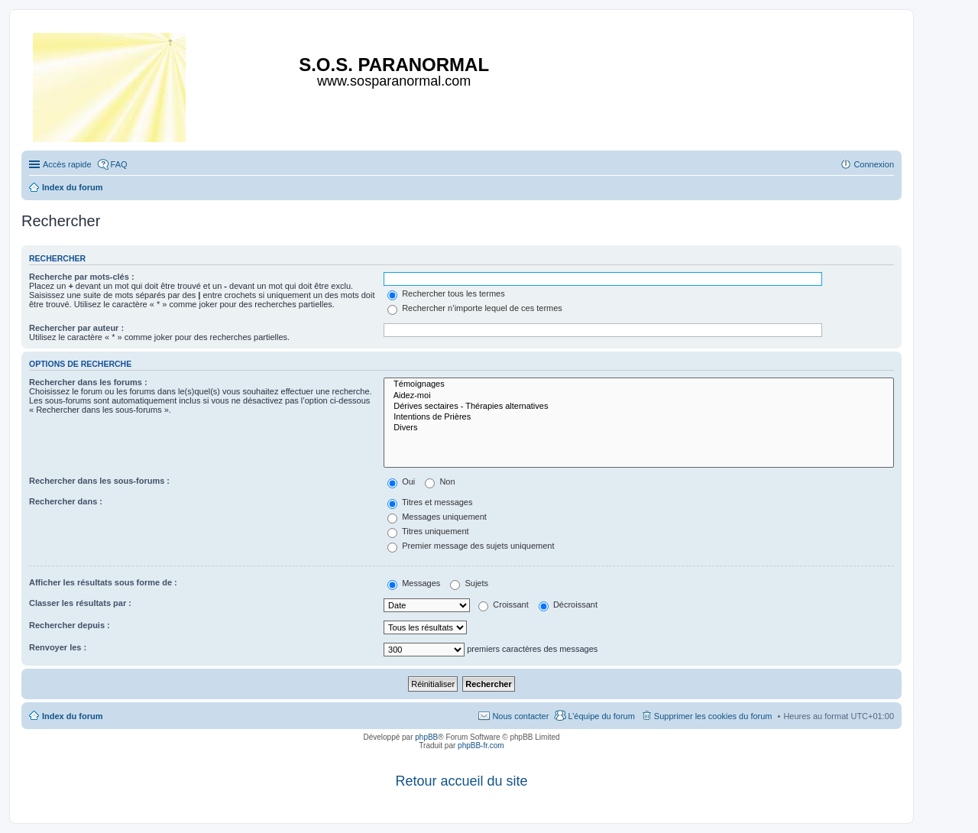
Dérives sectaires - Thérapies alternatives (638, 406)
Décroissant (568, 604)
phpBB (426, 737)
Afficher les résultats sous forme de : (103, 582)
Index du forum (72, 716)
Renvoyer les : (57, 647)
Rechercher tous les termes (446, 293)
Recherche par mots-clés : (81, 276)
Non (440, 481)
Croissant (503, 604)
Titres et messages (429, 502)
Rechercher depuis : (69, 625)
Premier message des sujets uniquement (470, 545)
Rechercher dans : (65, 501)
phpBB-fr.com (481, 745)
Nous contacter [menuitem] (520, 716)
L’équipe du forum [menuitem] (601, 716)
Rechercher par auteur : (76, 327)
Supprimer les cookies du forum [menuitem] (713, 716)
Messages (413, 583)
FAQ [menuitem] (119, 164)
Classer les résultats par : (80, 603)
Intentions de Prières (638, 417)
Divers (638, 428)
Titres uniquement (428, 531)
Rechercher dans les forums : (88, 382)
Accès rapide (67, 164)
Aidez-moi (638, 396)
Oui (401, 481)
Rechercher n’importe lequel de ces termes (474, 308)
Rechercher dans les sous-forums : (99, 480)
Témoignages (638, 384)
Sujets (469, 583)
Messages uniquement (437, 516)
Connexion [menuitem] (873, 164)
